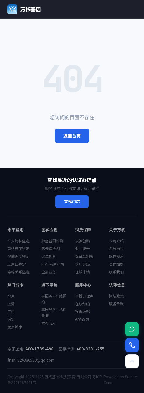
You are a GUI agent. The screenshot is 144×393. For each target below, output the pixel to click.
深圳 (11, 319)
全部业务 (48, 271)
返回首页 (72, 136)
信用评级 (82, 264)
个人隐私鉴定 (18, 240)
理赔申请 (82, 271)
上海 (11, 303)
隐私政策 (116, 295)
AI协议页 (82, 319)
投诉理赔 (82, 311)
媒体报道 (116, 256)
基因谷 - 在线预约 (53, 298)
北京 (11, 295)
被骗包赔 (82, 240)
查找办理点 (84, 295)
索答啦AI (48, 323)
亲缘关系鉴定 (18, 271)
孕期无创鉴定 (18, 256)
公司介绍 (116, 240)
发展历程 (116, 248)
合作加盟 (116, 264)
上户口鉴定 (16, 264)
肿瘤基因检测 (52, 240)
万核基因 (24, 9)
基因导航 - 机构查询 (53, 312)
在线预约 (82, 303)
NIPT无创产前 (52, 264)
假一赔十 (82, 248)
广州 (11, 311)
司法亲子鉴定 (18, 248)
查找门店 (72, 201)
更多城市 (14, 326)
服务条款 (116, 303)
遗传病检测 (50, 248)
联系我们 (116, 271)
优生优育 (48, 256)
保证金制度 (84, 256)
